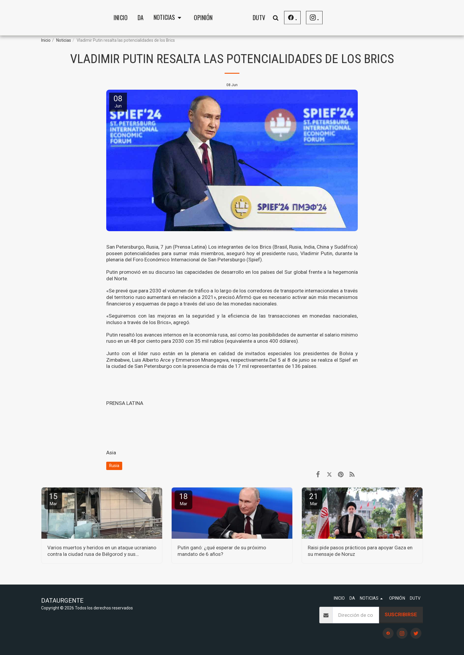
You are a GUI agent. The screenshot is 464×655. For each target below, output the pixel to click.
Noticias (63, 40)
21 (314, 499)
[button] (122, 18)
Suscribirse (401, 614)
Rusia (114, 465)
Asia (111, 453)
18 (183, 499)
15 (53, 499)
